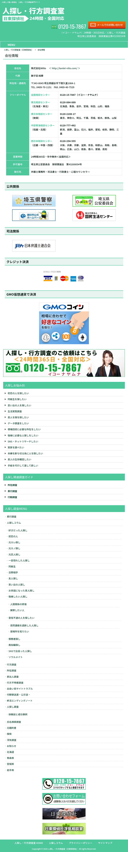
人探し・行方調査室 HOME (28, 843)
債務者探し (14, 639)
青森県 (10, 758)
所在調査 (11, 670)
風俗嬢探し (14, 645)
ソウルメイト (15, 657)
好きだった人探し (17, 530)
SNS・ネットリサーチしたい (23, 441)
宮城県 (10, 764)
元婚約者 (11, 727)
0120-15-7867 (72, 26)
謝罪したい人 (17, 610)
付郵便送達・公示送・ (18, 694)
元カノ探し (14, 548)
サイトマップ (105, 843)
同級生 (12, 566)
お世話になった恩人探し (21, 590)
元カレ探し (14, 542)
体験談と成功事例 (17, 714)
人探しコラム (14, 522)
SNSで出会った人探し (20, 651)
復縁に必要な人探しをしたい (23, 435)
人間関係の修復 (18, 604)
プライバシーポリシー (80, 843)
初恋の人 (13, 536)
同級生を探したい (17, 399)
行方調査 (11, 664)
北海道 (10, 752)
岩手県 (10, 770)
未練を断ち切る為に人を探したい (25, 453)
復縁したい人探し (17, 596)
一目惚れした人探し (19, 560)
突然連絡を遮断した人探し (24, 625)
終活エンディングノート (19, 700)
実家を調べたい (16, 447)
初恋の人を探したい (18, 393)
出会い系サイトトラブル (20, 688)
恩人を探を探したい (18, 417)
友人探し (13, 578)
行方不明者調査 (15, 682)
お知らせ (11, 746)
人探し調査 (13, 706)
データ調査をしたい (18, 423)
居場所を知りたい (19, 631)
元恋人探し (14, 554)
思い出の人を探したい (19, 405)
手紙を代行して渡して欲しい (23, 465)
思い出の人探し (16, 584)
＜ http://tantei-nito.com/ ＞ (64, 68)
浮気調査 (11, 740)
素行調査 (11, 516)
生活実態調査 (15, 411)
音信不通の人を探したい (21, 617)
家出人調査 (13, 676)
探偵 (9, 733)
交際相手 (13, 572)
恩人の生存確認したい (19, 459)
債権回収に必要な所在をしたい (24, 429)
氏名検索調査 (14, 721)
